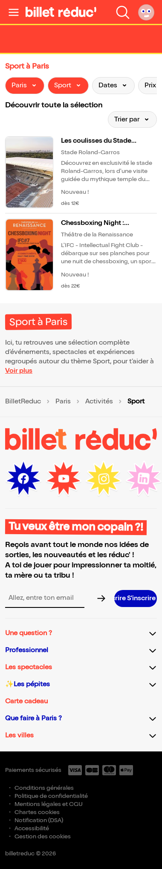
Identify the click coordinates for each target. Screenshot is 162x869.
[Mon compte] (146, 12)
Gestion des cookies (42, 836)
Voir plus (18, 371)
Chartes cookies (37, 812)
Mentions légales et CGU (48, 804)
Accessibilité (31, 828)
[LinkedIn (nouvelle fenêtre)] (143, 478)
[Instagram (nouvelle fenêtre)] (103, 478)
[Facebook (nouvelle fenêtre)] (23, 478)
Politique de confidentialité (51, 796)
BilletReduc (23, 401)
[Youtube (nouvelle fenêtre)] (63, 478)
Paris (63, 401)
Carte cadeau (26, 701)
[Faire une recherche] (122, 12)
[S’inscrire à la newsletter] (135, 598)
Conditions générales (44, 787)
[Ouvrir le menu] (13, 12)
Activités (99, 401)
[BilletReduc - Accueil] (61, 12)
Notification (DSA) (38, 820)
